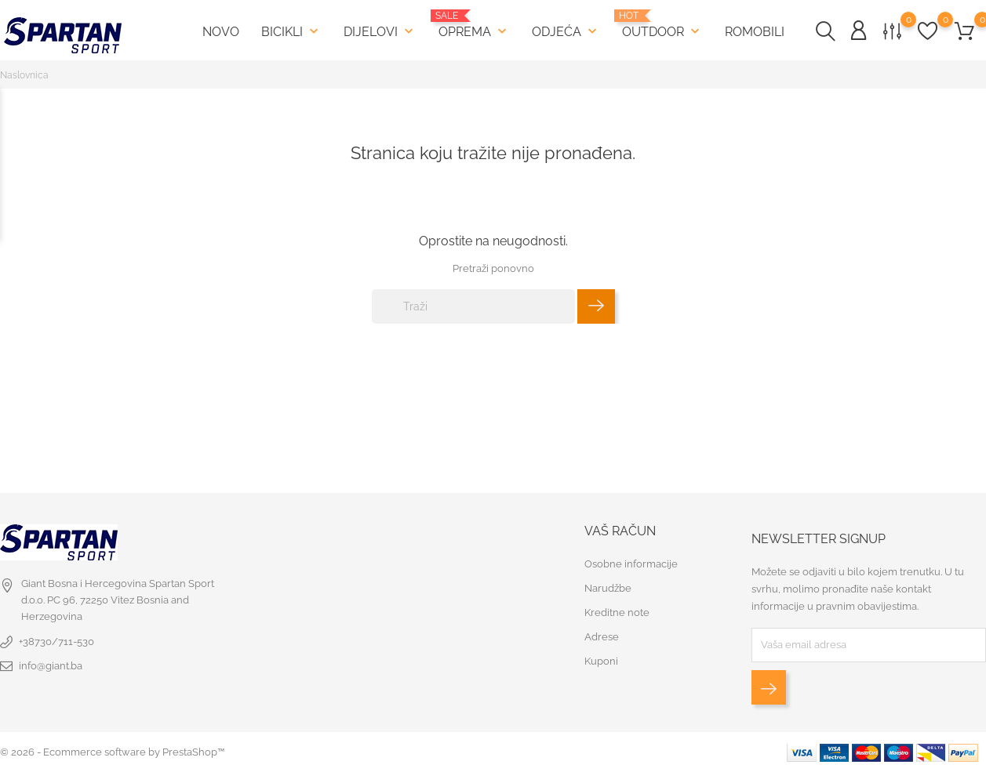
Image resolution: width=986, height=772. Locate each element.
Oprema (474, 24)
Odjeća (566, 31)
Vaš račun (620, 531)
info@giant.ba (50, 666)
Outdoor (662, 24)
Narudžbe (607, 588)
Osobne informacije (631, 564)
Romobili (754, 31)
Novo (220, 31)
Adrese (601, 637)
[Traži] (473, 306)
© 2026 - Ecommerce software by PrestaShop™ (112, 752)
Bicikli (291, 31)
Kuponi (601, 661)
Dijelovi (380, 31)
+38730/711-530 (56, 641)
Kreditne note (616, 612)
